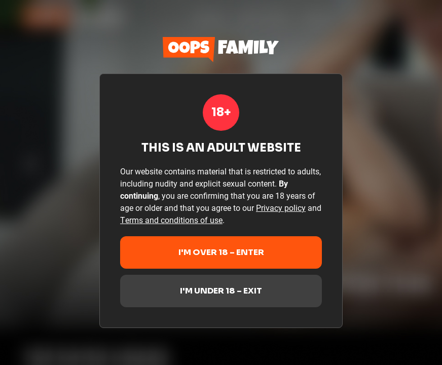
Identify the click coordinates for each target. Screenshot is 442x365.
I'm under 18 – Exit (221, 290)
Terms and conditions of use (171, 219)
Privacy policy (281, 207)
